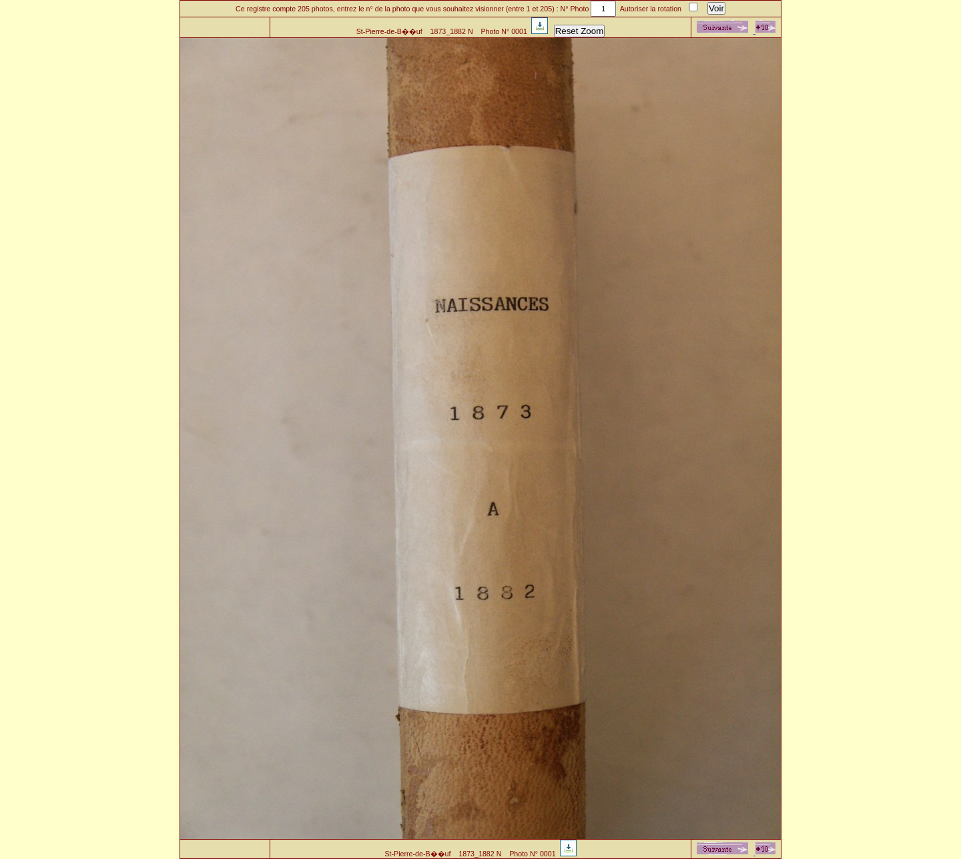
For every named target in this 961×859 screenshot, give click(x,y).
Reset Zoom (579, 31)
